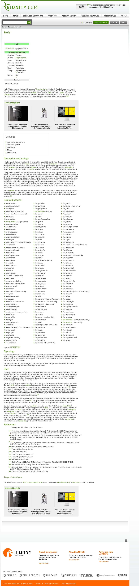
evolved (11, 190)
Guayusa (18, 409)
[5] (13, 347)
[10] (68, 387)
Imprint (38, 583)
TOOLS (124, 16)
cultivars (28, 385)
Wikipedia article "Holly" (64, 482)
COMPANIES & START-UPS (33, 16)
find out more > (44, 563)
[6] (15, 347)
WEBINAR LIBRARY (69, 16)
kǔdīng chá (22, 421)
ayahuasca (10, 411)
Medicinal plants (16, 477)
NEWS (15, 16)
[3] (11, 196)
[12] (30, 400)
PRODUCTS (52, 16)
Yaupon (12, 413)
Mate (46, 408)
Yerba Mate (67, 406)
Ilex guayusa (39, 211)
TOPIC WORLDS (110, 16)
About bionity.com (48, 552)
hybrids (12, 385)
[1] (66, 96)
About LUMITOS (77, 552)
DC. (17, 72)
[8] (18, 347)
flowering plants (41, 89)
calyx (49, 93)
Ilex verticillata (67, 320)
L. (16, 77)
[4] (12, 347)
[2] (68, 96)
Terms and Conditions (51, 583)
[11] (38, 394)
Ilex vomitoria (67, 322)
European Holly (10, 48)
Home (4, 27)
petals (62, 93)
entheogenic (72, 409)
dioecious (12, 167)
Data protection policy (69, 583)
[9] (19, 347)
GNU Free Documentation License (32, 482)
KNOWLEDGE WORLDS (90, 16)
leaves (27, 164)
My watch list (87, 22)
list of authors (76, 482)
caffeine (34, 406)
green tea (69, 419)
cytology (6, 94)
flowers (33, 93)
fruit (31, 169)
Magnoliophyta (21, 58)
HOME (5, 16)
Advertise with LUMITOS (106, 553)
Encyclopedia (12, 27)
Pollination (68, 167)
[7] (16, 347)
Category (7, 477)
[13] (28, 415)
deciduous (53, 164)
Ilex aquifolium (10, 222)
